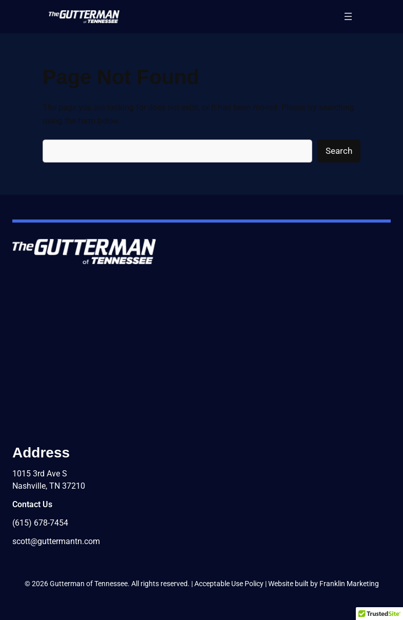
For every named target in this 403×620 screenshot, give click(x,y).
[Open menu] (348, 16)
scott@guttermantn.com (56, 541)
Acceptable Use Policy (229, 583)
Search (339, 151)
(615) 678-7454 (40, 523)
